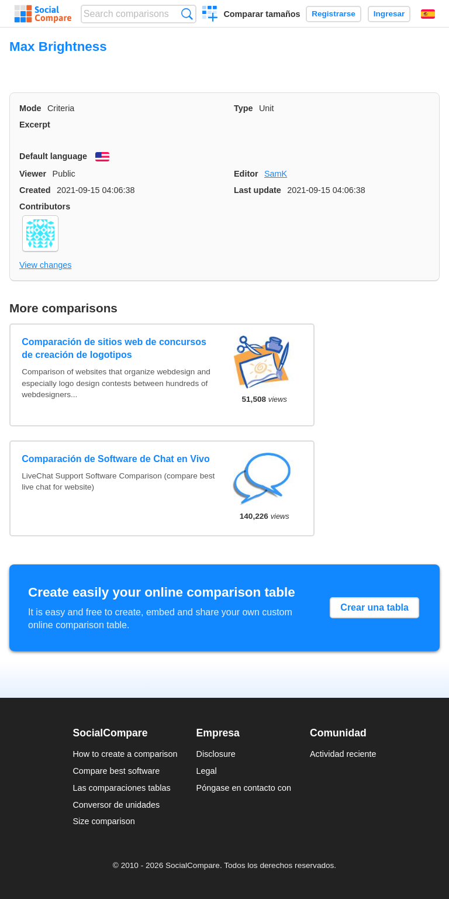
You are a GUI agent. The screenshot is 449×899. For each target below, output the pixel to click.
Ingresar (389, 13)
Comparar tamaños (261, 14)
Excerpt (34, 124)
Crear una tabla (374, 607)
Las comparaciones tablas (121, 788)
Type (243, 108)
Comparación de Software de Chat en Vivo (116, 459)
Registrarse (333, 13)
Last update (257, 190)
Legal (206, 771)
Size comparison (103, 821)
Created (35, 190)
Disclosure (216, 754)
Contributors (44, 206)
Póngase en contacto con (243, 788)
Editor (246, 173)
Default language (53, 156)
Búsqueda (186, 13)
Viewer (32, 173)
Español (428, 14)
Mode (30, 108)
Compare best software (116, 771)
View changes (45, 265)
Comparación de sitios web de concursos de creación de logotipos (114, 348)
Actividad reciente (343, 754)
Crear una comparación (210, 15)
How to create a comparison (124, 754)
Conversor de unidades (116, 805)
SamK (275, 173)
